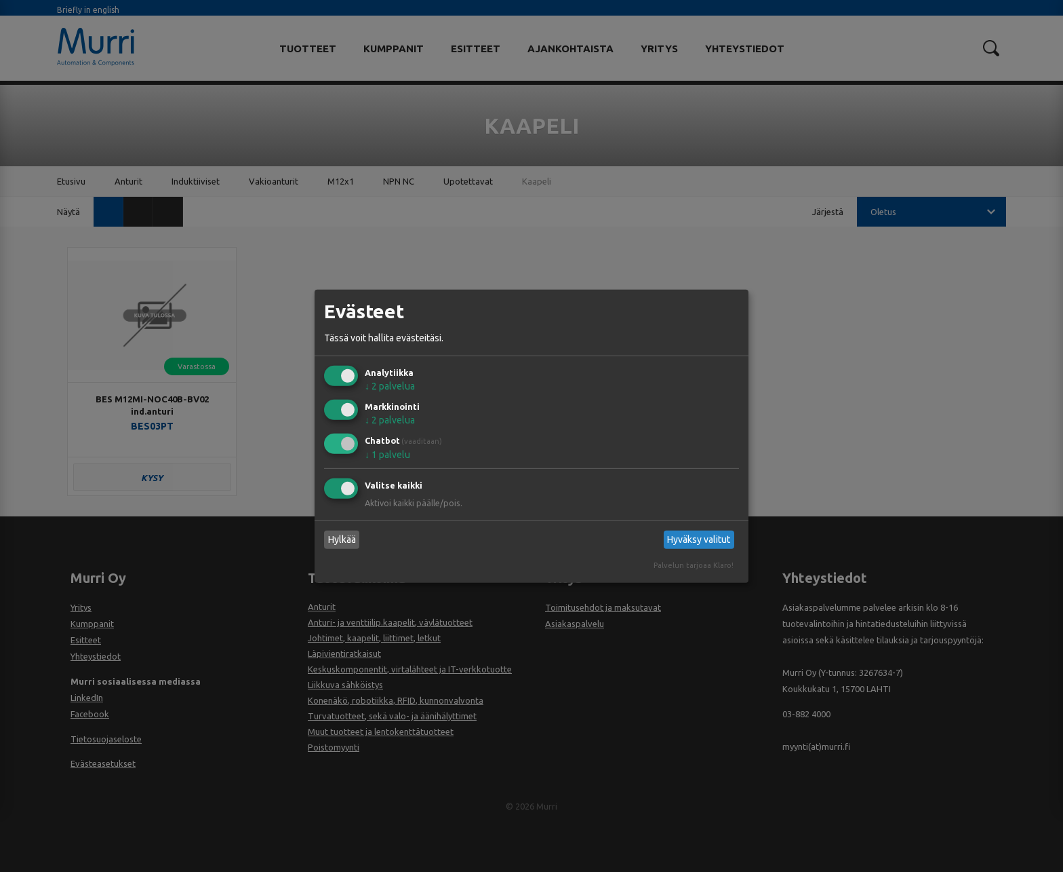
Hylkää (342, 539)
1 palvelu (387, 454)
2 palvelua (390, 386)
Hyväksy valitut (698, 539)
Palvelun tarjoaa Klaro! (694, 565)
